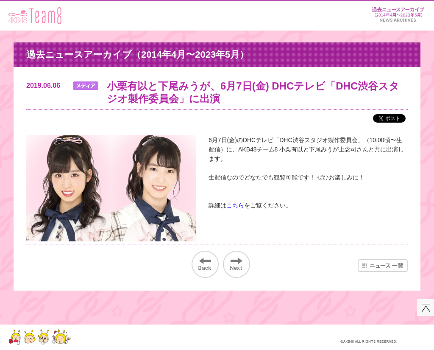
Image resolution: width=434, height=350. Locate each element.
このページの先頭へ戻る (425, 307)
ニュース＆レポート (398, 13)
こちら (235, 205)
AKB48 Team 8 (34, 15)
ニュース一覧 (383, 265)
